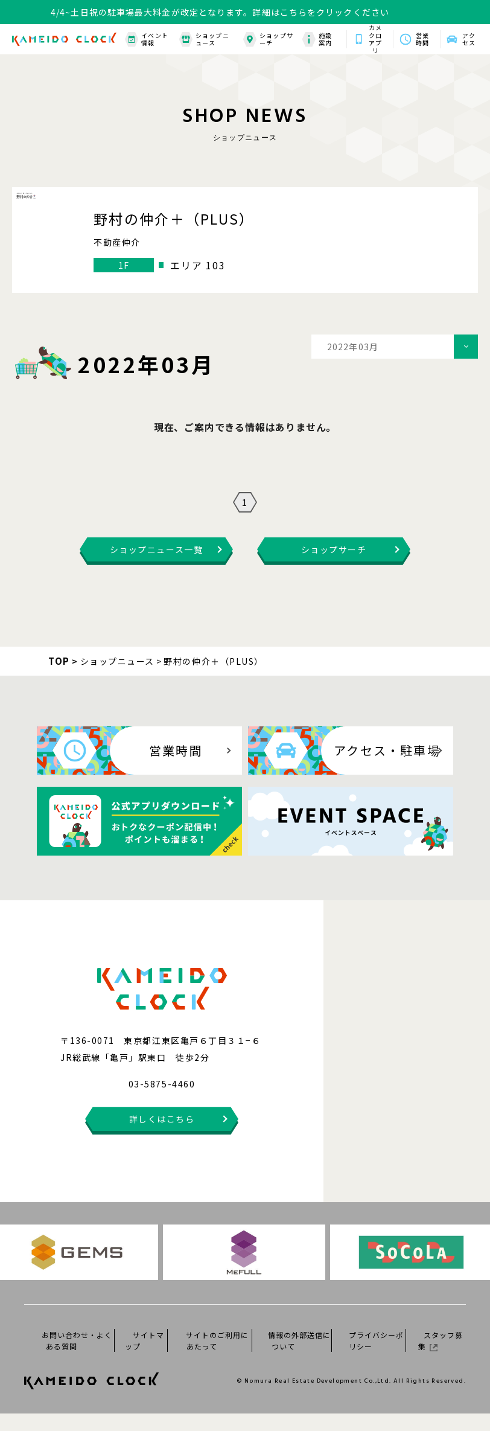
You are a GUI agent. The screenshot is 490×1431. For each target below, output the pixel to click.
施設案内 (317, 39)
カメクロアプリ (375, 39)
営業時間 (422, 39)
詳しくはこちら (162, 1136)
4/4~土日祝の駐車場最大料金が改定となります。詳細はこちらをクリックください (220, 12)
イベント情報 (146, 39)
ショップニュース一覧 (156, 567)
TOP (59, 678)
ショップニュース (204, 39)
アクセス (469, 39)
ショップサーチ (268, 39)
